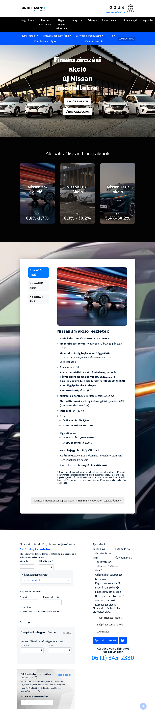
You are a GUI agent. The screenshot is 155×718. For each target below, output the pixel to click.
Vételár (24, 561)
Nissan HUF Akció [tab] (36, 285)
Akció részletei (77, 101)
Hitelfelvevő (46, 561)
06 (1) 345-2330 (113, 657)
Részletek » (64, 674)
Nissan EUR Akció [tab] (36, 299)
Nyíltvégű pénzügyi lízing (56, 35)
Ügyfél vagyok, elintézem (61, 24)
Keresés (110, 12)
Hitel (110, 35)
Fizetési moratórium (45, 22)
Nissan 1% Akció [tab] (36, 272)
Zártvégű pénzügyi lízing (88, 35)
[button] (28, 622)
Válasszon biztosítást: (34, 696)
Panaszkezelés (110, 20)
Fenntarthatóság (94, 41)
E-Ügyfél (118, 12)
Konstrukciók (29, 35)
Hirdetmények (130, 20)
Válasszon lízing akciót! (35, 574)
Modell (51, 645)
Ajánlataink (126, 38)
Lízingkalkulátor (77, 111)
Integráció (77, 20)
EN (124, 12)
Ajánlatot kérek (105, 640)
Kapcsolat (148, 20)
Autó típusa (25, 645)
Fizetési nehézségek (45, 41)
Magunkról (26, 20)
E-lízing (91, 20)
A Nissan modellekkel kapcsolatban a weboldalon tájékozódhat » (77, 500)
